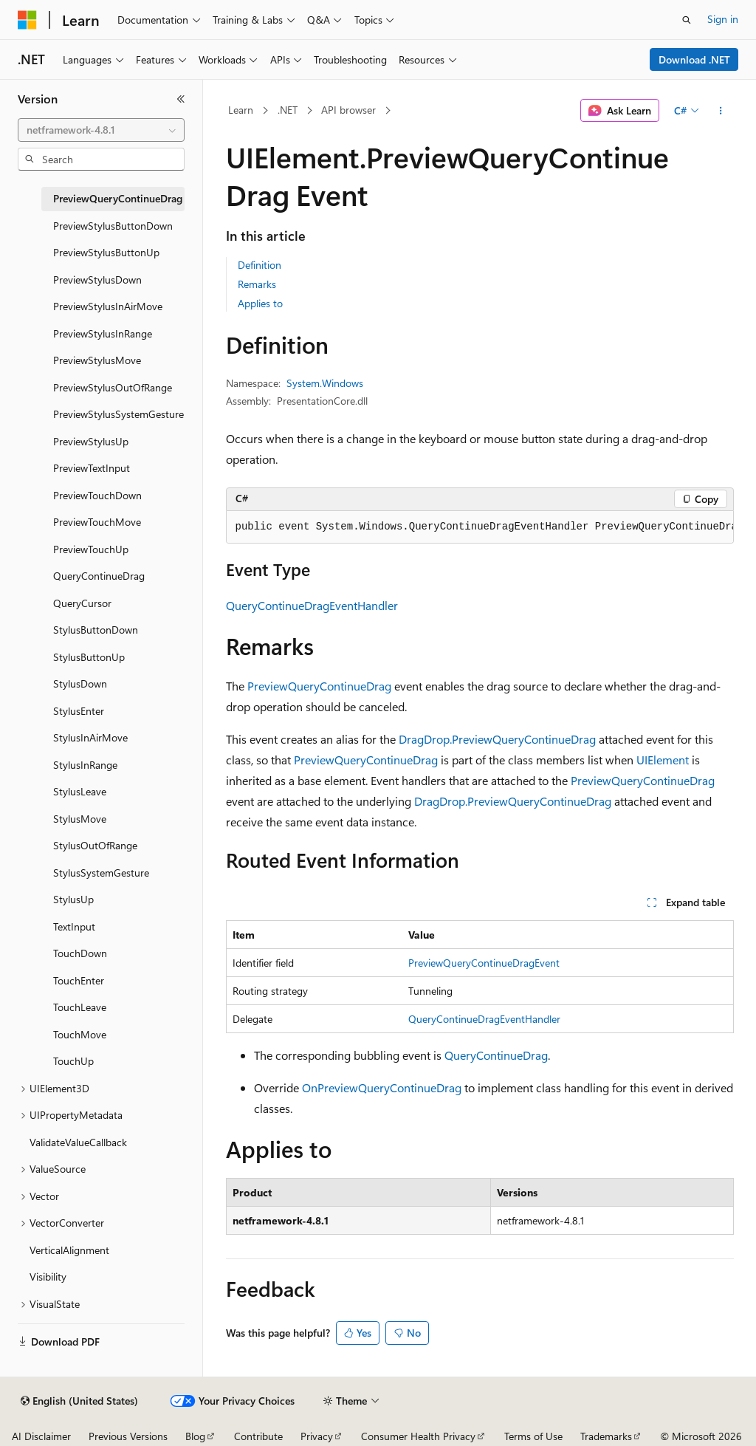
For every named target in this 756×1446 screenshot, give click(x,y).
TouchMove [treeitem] (79, 1034)
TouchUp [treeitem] (73, 1061)
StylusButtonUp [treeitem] (89, 657)
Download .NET (694, 59)
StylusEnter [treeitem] (78, 711)
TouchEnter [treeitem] (78, 980)
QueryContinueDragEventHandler (312, 605)
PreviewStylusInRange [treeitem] (102, 333)
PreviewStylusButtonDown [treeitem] (113, 226)
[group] (480, 527)
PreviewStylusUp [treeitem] (90, 441)
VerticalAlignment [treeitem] (69, 1250)
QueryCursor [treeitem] (82, 603)
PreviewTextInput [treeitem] (91, 468)
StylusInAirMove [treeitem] (90, 737)
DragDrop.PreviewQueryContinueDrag (497, 739)
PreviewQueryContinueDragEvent (484, 963)
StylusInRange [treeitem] (85, 765)
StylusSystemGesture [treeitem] (101, 873)
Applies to (260, 303)
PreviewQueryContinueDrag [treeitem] (117, 198)
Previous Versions (128, 1436)
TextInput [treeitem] (74, 926)
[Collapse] (180, 99)
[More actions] (720, 111)
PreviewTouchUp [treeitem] (90, 549)
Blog (195, 1436)
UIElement (662, 759)
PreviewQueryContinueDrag (319, 685)
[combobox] (101, 130)
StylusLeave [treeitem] (79, 791)
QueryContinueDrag (496, 1055)
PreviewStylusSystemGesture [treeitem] (118, 414)
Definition (259, 265)
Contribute (258, 1436)
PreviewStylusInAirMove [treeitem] (107, 306)
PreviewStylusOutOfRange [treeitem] (112, 387)
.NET (288, 110)
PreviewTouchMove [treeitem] (97, 522)
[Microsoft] (27, 20)
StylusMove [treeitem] (79, 819)
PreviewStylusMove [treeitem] (97, 360)
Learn (240, 110)
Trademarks (606, 1436)
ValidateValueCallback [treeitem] (78, 1142)
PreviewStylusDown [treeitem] (97, 280)
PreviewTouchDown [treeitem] (97, 495)
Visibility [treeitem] (48, 1276)
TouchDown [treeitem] (80, 953)
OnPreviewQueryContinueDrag (381, 1087)
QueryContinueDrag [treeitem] (99, 576)
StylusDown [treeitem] (80, 683)
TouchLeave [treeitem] (79, 1007)
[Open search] (686, 20)
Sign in (722, 19)
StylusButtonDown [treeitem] (95, 630)
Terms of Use (533, 1436)
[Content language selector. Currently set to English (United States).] (79, 1401)
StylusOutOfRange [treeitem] (95, 845)
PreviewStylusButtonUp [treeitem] (106, 252)
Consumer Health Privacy (418, 1436)
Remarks (257, 284)
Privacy (316, 1436)
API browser (348, 110)
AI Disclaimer (41, 1436)
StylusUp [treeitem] (73, 899)
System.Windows (324, 383)
